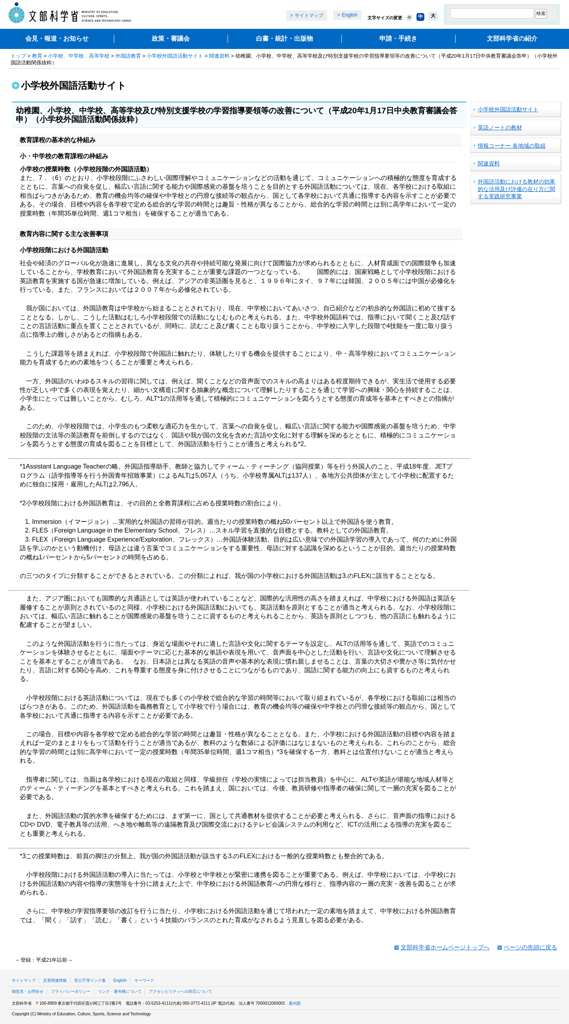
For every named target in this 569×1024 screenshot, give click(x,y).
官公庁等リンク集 (90, 980)
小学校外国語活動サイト (175, 56)
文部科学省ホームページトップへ (445, 947)
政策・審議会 (171, 38)
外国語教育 (128, 56)
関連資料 (219, 56)
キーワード (144, 980)
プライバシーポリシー (70, 991)
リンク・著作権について (119, 991)
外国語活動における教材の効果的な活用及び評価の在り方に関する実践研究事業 (516, 188)
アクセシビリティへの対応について (180, 991)
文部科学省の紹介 (512, 38)
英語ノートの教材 (500, 127)
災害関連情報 (55, 980)
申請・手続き (398, 38)
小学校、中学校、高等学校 (78, 56)
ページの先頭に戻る (530, 947)
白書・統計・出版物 (284, 38)
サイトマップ (309, 15)
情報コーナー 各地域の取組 (512, 146)
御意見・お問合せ (27, 991)
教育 (37, 56)
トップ (18, 56)
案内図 (295, 1003)
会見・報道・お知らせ (57, 38)
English (349, 15)
